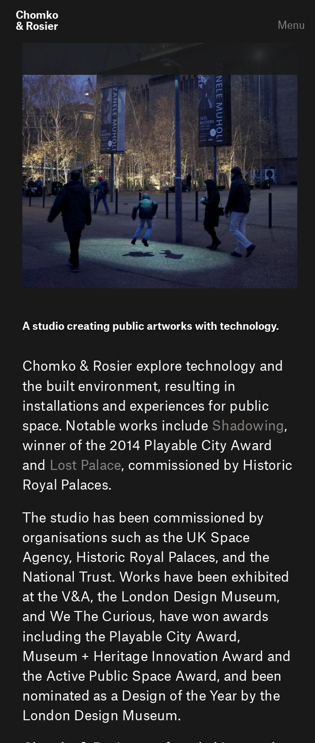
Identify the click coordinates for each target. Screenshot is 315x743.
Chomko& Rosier (37, 20)
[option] (159, 165)
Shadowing (248, 425)
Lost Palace (86, 465)
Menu (283, 25)
